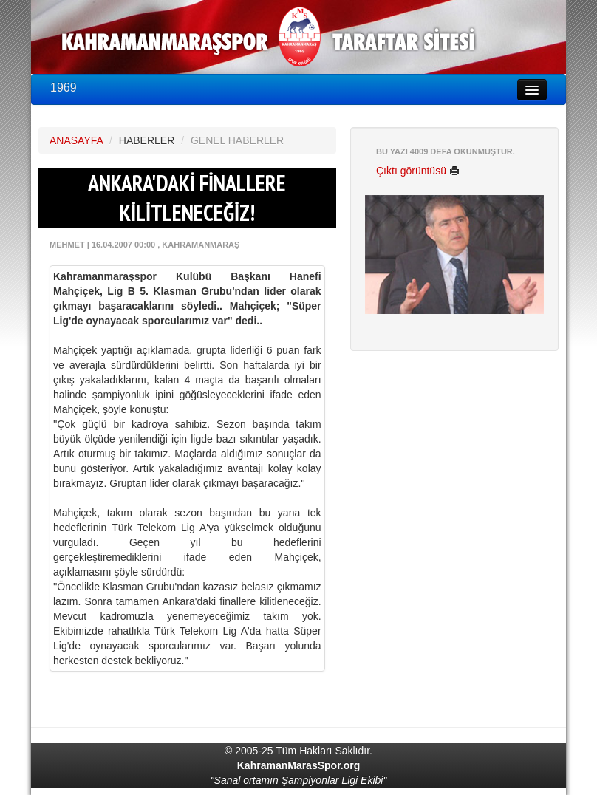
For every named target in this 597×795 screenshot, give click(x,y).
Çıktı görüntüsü (418, 171)
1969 (63, 87)
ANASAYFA (76, 140)
